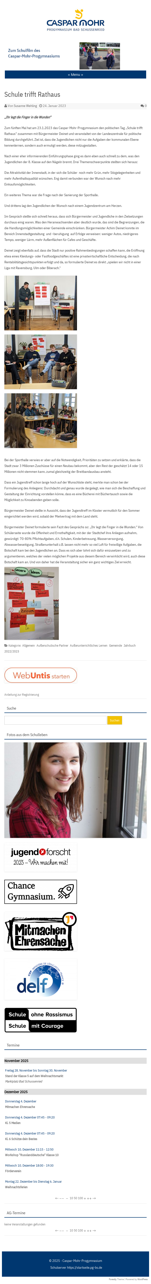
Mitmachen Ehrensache (20, 1107)
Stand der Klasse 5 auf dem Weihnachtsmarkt (34, 1076)
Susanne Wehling (25, 106)
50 (75, 1198)
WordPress (142, 1279)
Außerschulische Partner (52, 645)
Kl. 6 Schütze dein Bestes (21, 1139)
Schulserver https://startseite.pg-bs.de (76, 1267)
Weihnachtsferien (16, 1187)
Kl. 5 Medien (13, 1123)
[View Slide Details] (75, 56)
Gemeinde (115, 645)
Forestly (113, 1279)
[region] (75, 56)
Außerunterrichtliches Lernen (88, 645)
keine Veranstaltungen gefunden (24, 1224)
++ (89, 1198)
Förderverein (13, 1171)
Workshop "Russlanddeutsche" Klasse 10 (32, 1155)
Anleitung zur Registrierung (21, 695)
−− (61, 1198)
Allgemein (28, 645)
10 (71, 1198)
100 (80, 1198)
